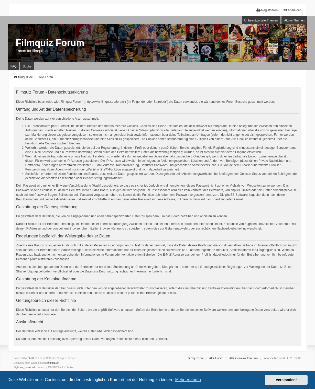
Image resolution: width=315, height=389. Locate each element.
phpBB (31, 358)
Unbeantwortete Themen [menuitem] (261, 20)
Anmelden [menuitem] (292, 10)
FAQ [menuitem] (13, 66)
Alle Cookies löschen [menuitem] (243, 358)
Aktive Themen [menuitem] (294, 20)
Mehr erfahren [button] (188, 379)
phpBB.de (53, 362)
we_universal (27, 367)
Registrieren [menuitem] (267, 10)
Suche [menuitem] (27, 66)
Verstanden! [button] (286, 380)
